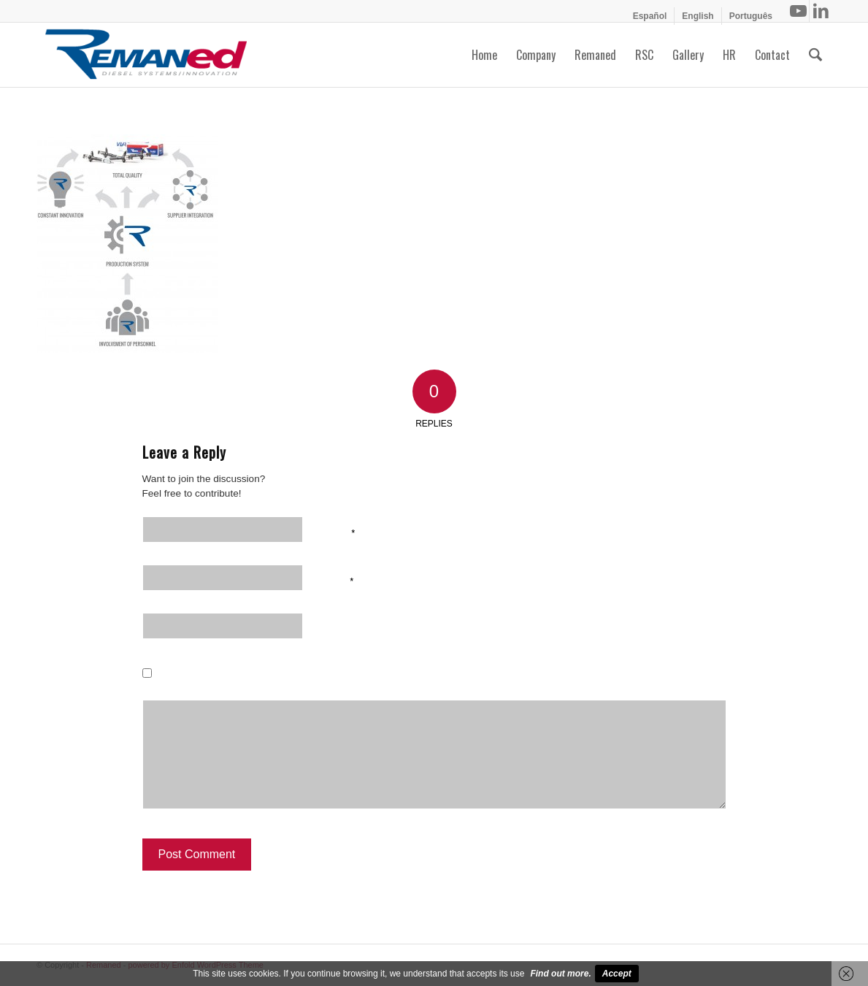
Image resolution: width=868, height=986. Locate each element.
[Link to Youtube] (798, 11)
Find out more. (560, 973)
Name (338, 531)
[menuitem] (650, 16)
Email (337, 579)
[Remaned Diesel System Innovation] (146, 55)
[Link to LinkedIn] (820, 11)
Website (341, 628)
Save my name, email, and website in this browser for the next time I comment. (369, 676)
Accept (616, 973)
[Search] (815, 55)
